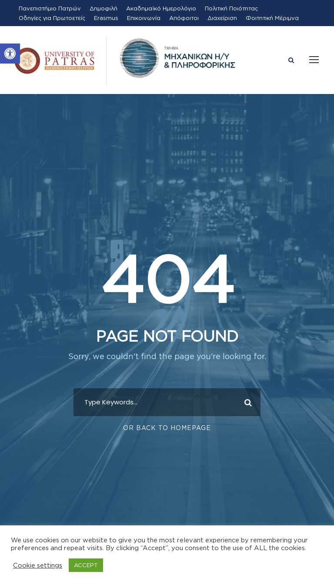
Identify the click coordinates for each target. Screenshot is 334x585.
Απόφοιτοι (184, 18)
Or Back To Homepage (167, 427)
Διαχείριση (222, 18)
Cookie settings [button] (37, 565)
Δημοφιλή (103, 8)
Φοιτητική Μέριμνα (272, 18)
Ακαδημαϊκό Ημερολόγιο (161, 8)
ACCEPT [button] (86, 565)
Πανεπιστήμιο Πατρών (50, 8)
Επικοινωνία (143, 18)
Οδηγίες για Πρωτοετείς (52, 18)
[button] (10, 54)
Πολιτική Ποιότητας (231, 8)
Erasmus (106, 18)
